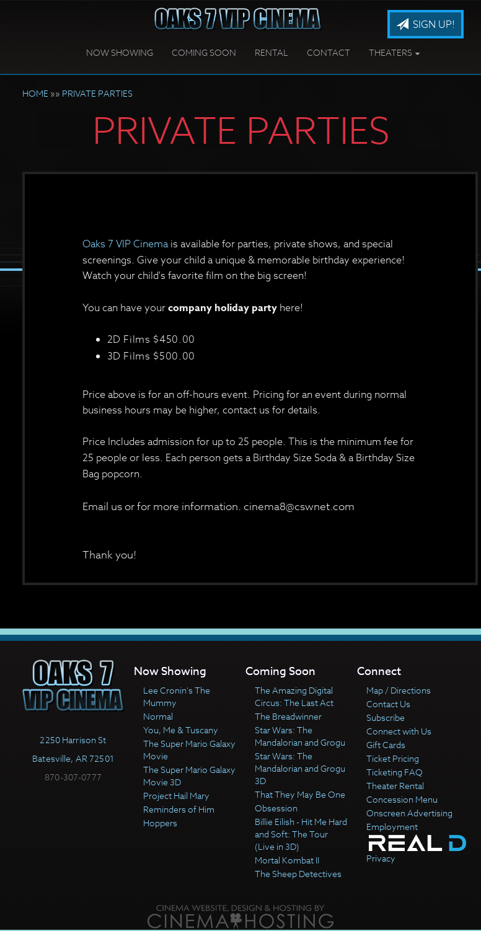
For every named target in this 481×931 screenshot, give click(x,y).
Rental (271, 52)
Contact (328, 52)
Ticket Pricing (392, 758)
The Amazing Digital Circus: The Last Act (294, 696)
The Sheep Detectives (298, 874)
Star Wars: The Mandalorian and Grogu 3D (300, 768)
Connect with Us (398, 731)
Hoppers (160, 823)
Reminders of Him (178, 809)
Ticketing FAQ (394, 772)
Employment (392, 826)
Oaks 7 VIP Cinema (125, 244)
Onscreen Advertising (409, 813)
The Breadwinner (288, 716)
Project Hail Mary (176, 795)
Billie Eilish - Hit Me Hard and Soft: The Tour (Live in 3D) (301, 834)
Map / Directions (398, 690)
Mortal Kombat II (287, 860)
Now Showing (119, 52)
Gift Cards (385, 745)
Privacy (380, 858)
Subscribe (385, 717)
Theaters (394, 52)
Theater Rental (395, 786)
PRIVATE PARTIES (97, 93)
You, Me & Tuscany (180, 730)
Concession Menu (402, 799)
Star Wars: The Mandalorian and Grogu (300, 736)
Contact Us (388, 704)
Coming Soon (204, 52)
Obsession (276, 808)
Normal (158, 716)
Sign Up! (425, 24)
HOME (35, 93)
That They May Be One (300, 794)
